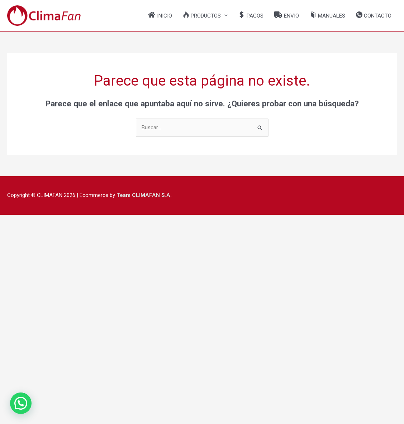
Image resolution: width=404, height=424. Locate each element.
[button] (205, 15)
